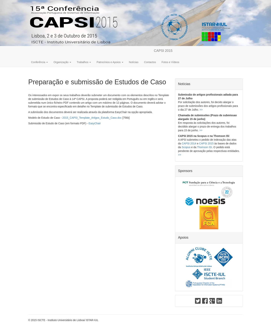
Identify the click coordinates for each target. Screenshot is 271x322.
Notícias (134, 62)
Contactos (150, 62)
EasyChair (95, 123)
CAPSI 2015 (163, 51)
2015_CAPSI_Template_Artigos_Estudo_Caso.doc (92, 117)
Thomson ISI (204, 147)
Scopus (186, 147)
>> (200, 109)
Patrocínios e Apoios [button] (110, 62)
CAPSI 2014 (189, 143)
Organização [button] (62, 62)
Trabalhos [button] (84, 62)
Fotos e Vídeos (170, 62)
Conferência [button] (39, 62)
